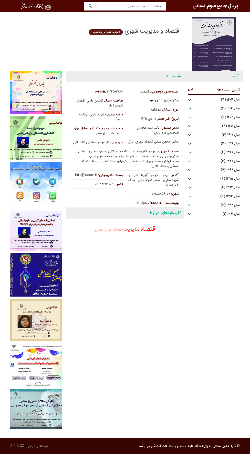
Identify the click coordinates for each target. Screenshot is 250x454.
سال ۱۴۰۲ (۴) (230, 117)
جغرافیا (117, 230)
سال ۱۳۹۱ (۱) (231, 214)
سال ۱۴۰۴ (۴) (230, 99)
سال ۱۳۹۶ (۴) (230, 170)
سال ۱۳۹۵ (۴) (230, 178)
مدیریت (131, 229)
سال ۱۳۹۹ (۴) (230, 143)
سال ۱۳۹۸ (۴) (230, 152)
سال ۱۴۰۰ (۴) (230, 134)
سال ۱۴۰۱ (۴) (231, 126)
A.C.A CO (17, 446)
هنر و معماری (103, 229)
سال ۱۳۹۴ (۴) (230, 187)
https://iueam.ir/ (150, 203)
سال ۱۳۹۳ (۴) (230, 196)
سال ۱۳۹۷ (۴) (230, 161)
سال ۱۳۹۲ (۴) (230, 205)
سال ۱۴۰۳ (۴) (230, 108)
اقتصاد (148, 229)
